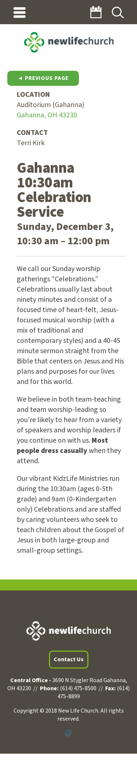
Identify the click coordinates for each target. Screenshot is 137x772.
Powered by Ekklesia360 (68, 733)
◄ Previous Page (43, 78)
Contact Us (69, 659)
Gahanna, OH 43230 (47, 115)
